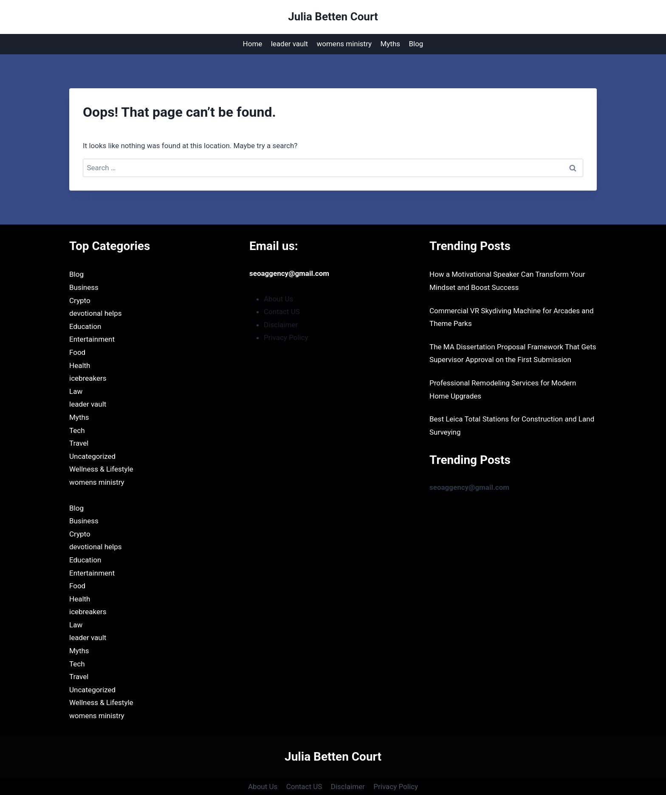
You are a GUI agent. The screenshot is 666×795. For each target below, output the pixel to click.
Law (75, 391)
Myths (390, 43)
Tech (77, 430)
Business (84, 287)
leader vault (289, 43)
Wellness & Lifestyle (101, 469)
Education (85, 326)
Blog (416, 43)
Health (79, 365)
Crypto (79, 300)
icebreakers (87, 378)
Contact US (282, 311)
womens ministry (344, 43)
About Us (278, 299)
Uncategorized (92, 456)
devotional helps (95, 313)
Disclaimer (281, 324)
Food (77, 352)
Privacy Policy (286, 337)
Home (252, 43)
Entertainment (92, 339)
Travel (78, 443)
